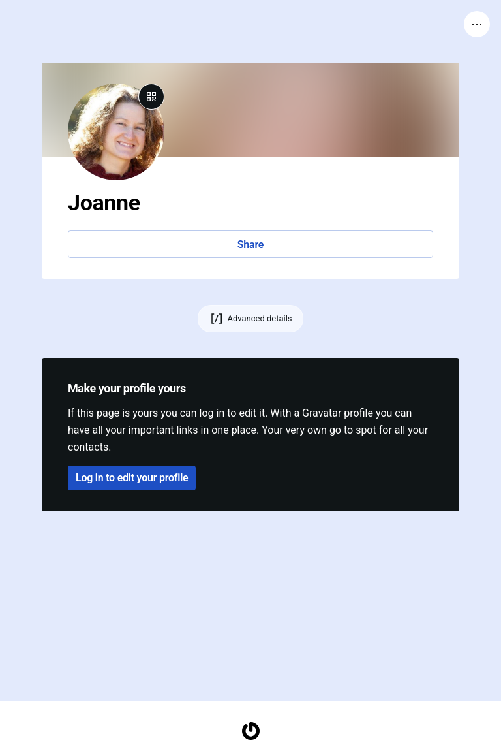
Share (250, 244)
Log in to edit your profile (132, 477)
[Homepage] (250, 731)
